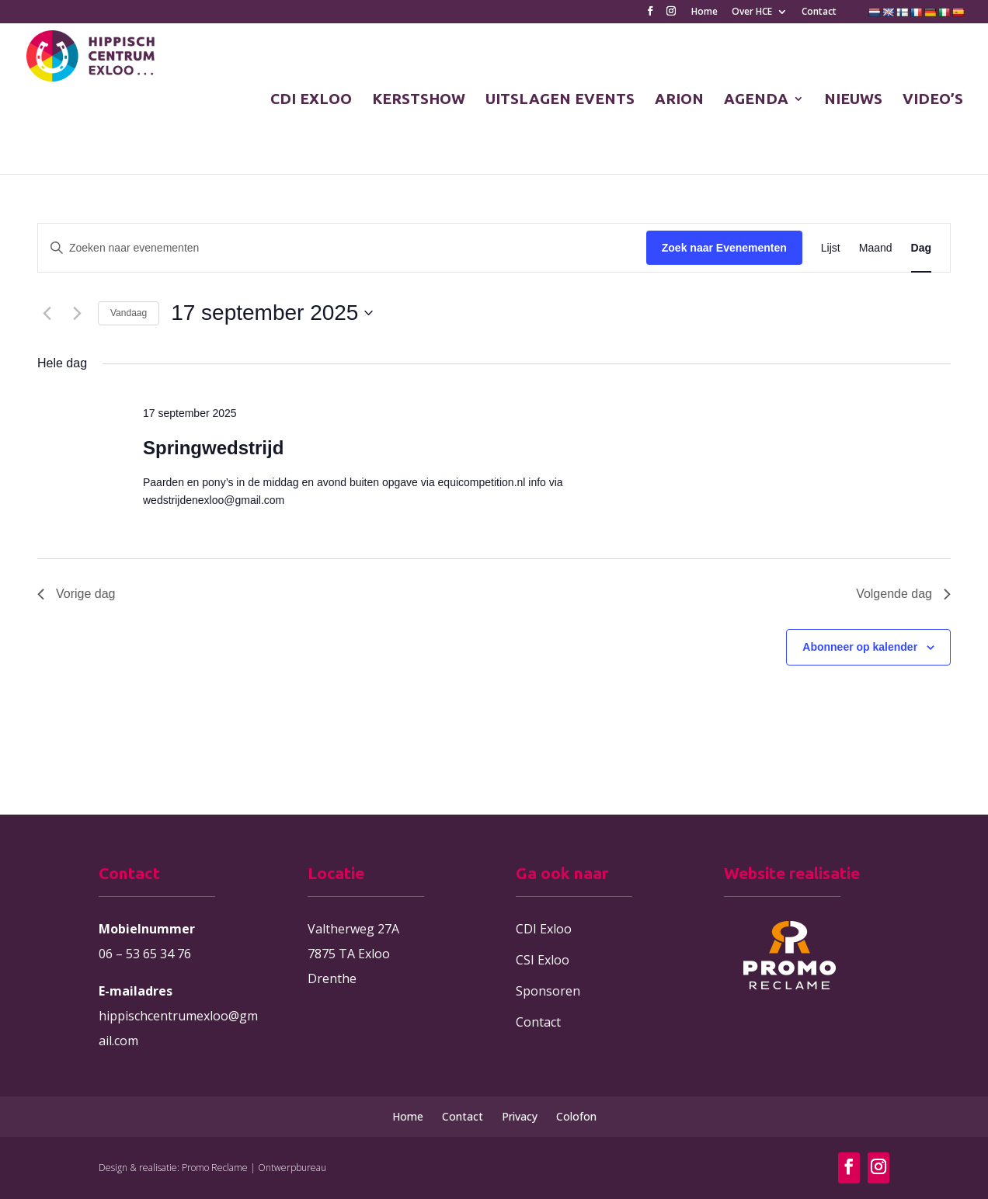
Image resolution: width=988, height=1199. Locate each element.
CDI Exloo (544, 928)
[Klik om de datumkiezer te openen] (272, 312)
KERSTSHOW (418, 100)
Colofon (576, 1116)
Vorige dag (76, 593)
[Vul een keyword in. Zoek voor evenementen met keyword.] (342, 248)
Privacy (519, 1116)
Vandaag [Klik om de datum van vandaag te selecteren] (128, 313)
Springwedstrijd (213, 447)
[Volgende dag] (77, 313)
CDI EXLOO (311, 100)
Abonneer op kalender (859, 647)
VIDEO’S (933, 100)
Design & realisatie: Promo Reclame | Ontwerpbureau (212, 1167)
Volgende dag (903, 593)
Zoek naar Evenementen (724, 248)
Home (704, 12)
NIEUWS (853, 100)
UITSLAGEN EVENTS (560, 100)
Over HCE (752, 12)
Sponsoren (548, 990)
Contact (819, 12)
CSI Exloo (542, 959)
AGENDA (756, 100)
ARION (679, 100)
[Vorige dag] (46, 313)
